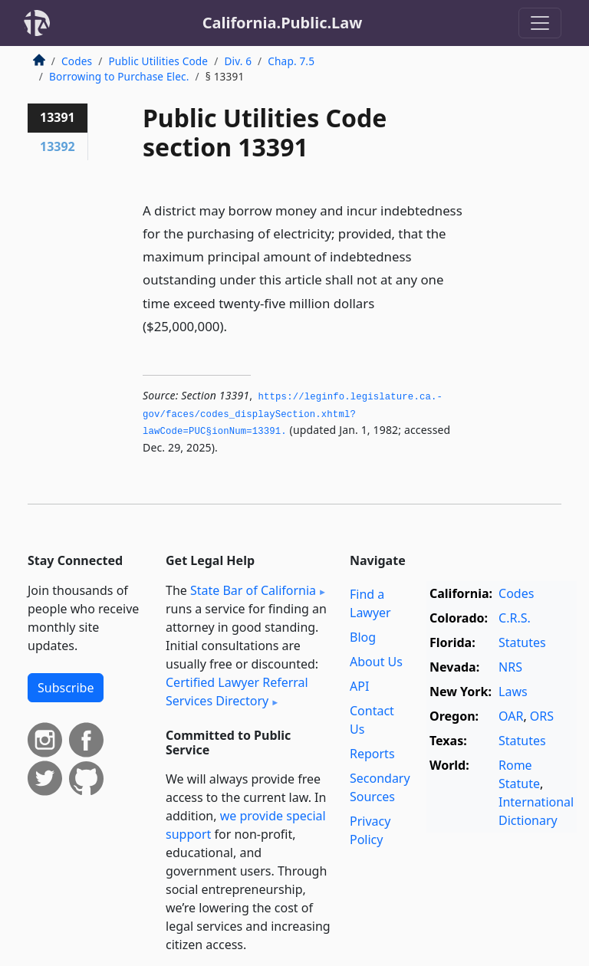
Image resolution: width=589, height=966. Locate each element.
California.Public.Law (282, 22)
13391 (57, 117)
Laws (513, 691)
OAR (511, 716)
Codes (76, 61)
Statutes (522, 642)
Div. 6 (238, 61)
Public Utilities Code (158, 61)
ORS (542, 716)
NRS (510, 667)
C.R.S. (515, 618)
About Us (376, 661)
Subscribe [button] (66, 687)
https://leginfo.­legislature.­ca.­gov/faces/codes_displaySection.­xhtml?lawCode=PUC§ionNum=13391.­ (293, 414)
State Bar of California (253, 590)
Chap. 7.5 (291, 61)
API (359, 686)
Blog (363, 637)
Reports (372, 753)
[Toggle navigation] (539, 23)
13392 (57, 146)
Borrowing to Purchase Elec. (119, 76)
